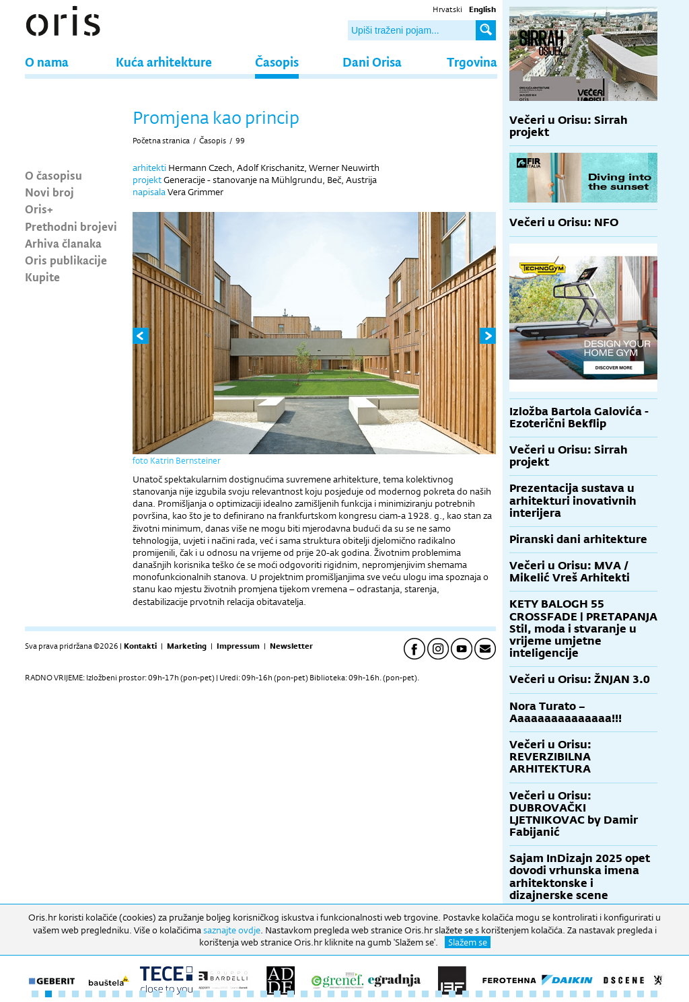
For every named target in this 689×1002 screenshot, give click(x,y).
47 (654, 994)
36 (506, 994)
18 (263, 994)
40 (559, 994)
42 (586, 994)
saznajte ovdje (231, 930)
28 (398, 994)
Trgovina (472, 61)
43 (600, 994)
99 (240, 140)
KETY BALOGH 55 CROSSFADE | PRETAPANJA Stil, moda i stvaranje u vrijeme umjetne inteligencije (583, 628)
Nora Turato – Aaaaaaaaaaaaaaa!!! (565, 712)
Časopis (277, 61)
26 (371, 994)
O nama (47, 61)
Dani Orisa (372, 61)
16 (236, 994)
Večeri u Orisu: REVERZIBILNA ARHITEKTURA (550, 757)
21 (304, 994)
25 (358, 994)
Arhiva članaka (63, 243)
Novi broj (49, 192)
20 (290, 994)
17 (250, 994)
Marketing (187, 646)
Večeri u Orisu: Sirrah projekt (568, 126)
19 (277, 994)
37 (519, 994)
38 (533, 994)
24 (344, 994)
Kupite (42, 277)
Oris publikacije (66, 260)
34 (479, 994)
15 (223, 994)
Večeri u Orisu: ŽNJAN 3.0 (579, 679)
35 (492, 994)
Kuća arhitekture (164, 61)
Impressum (238, 646)
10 (156, 994)
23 (331, 994)
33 (465, 994)
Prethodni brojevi (71, 226)
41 (573, 994)
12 (183, 994)
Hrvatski (447, 9)
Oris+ (39, 209)
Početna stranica (161, 140)
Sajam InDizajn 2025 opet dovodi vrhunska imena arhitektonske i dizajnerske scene (579, 876)
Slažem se (467, 942)
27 (385, 994)
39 (546, 994)
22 (317, 994)
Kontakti (140, 646)
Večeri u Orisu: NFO (563, 222)
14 (210, 994)
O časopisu (53, 175)
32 (452, 994)
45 (627, 994)
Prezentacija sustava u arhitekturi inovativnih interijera (573, 500)
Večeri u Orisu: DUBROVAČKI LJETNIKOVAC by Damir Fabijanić (573, 814)
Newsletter (291, 646)
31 (438, 994)
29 (411, 994)
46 (640, 994)
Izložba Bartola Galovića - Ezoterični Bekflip (579, 417)
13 (196, 994)
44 (613, 994)
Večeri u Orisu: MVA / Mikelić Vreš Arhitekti (569, 572)
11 (169, 994)
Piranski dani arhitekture (578, 539)
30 (425, 994)
